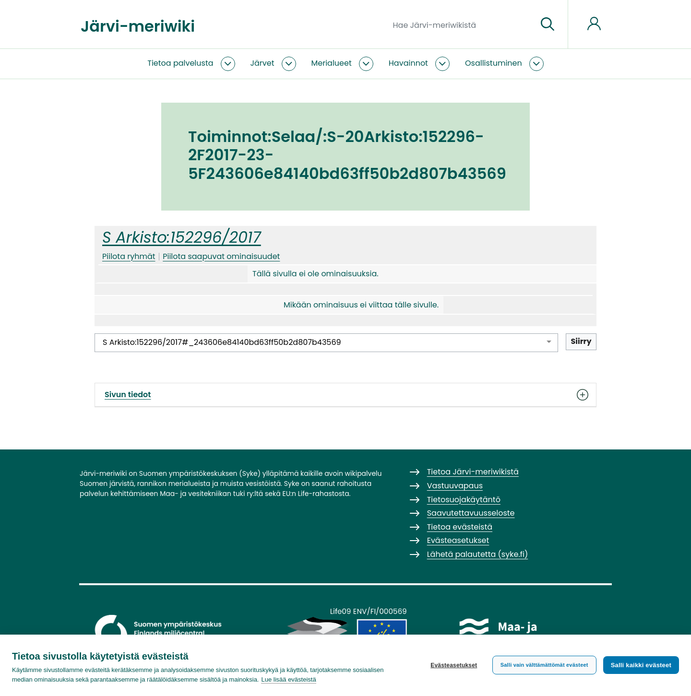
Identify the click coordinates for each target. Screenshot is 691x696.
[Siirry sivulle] (547, 24)
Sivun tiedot (345, 395)
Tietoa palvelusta (180, 63)
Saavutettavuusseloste (471, 513)
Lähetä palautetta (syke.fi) (477, 554)
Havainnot (408, 63)
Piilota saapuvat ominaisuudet (221, 256)
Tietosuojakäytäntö (463, 499)
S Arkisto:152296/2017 (181, 237)
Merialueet (331, 63)
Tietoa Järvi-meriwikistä (473, 471)
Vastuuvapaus (455, 485)
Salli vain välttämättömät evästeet (544, 665)
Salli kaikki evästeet (641, 665)
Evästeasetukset (453, 665)
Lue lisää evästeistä (288, 679)
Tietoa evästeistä (459, 526)
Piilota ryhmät (128, 256)
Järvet (262, 63)
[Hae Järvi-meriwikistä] (461, 24)
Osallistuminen (493, 63)
